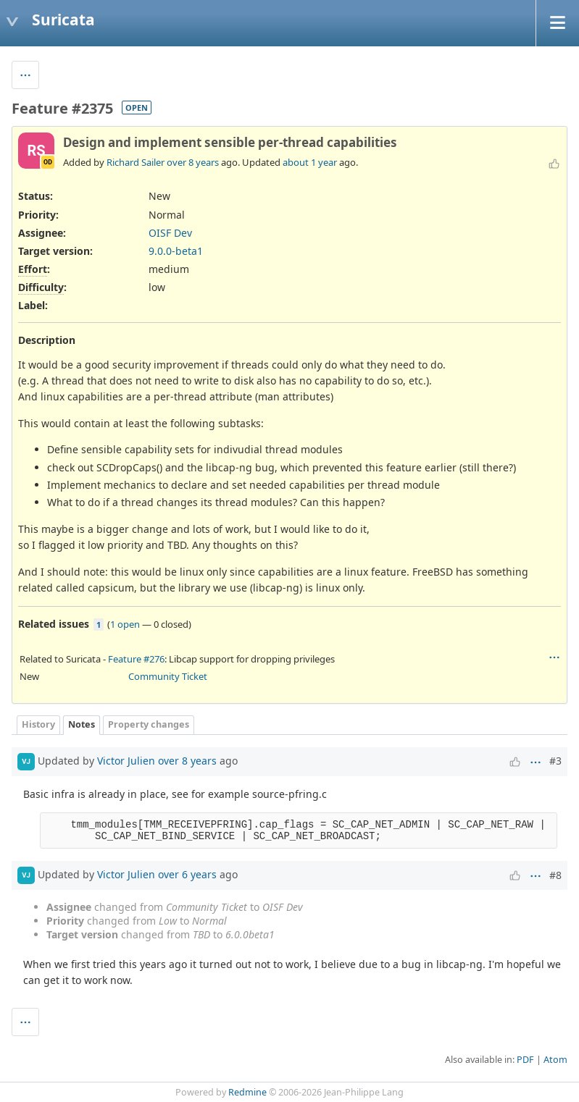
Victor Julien (126, 760)
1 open (125, 624)
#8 (555, 875)
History (38, 724)
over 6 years (187, 873)
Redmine (247, 1092)
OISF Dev (170, 233)
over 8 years (193, 162)
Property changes (148, 724)
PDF (525, 1059)
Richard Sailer (135, 162)
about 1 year (310, 162)
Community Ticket (167, 676)
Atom (555, 1059)
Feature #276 (136, 658)
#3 (555, 760)
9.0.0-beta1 (176, 251)
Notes (81, 724)
